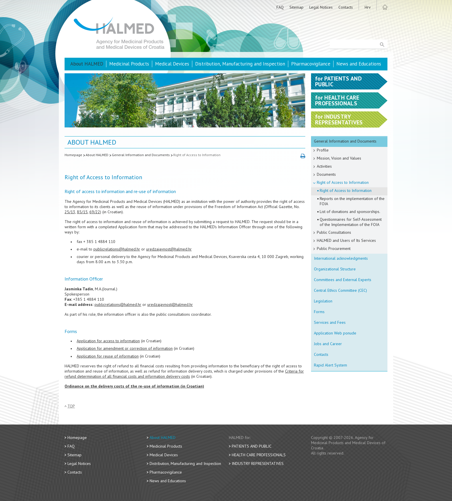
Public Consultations (334, 232)
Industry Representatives (258, 463)
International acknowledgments (341, 258)
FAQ (280, 7)
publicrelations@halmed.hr (116, 249)
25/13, (70, 211)
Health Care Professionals (259, 454)
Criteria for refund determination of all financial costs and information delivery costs (184, 374)
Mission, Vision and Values (339, 158)
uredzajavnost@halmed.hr (169, 249)
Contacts (345, 7)
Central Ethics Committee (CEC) (340, 290)
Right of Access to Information (197, 155)
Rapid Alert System (330, 365)
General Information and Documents (141, 155)
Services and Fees (330, 322)
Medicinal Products (129, 64)
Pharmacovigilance (310, 64)
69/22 (94, 211)
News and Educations (358, 64)
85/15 (82, 211)
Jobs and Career (328, 343)
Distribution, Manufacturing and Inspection (240, 64)
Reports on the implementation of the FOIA (352, 201)
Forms (319, 311)
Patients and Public (252, 446)
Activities (324, 166)
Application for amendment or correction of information (125, 348)
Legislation (323, 301)
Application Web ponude (335, 333)
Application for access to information (108, 340)
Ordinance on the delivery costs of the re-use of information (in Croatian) (134, 386)
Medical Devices (172, 64)
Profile (323, 150)
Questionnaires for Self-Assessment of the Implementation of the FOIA (351, 222)
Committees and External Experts (342, 279)
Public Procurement (334, 248)
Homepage (73, 155)
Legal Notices (321, 7)
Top (71, 406)
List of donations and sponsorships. (350, 211)
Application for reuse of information (108, 356)
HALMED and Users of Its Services (346, 240)
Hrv (368, 7)
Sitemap (296, 7)
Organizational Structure (335, 269)
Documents (326, 174)
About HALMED (86, 64)
